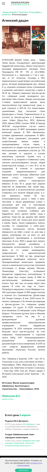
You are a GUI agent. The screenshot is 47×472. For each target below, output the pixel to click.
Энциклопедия (10, 12)
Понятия (23, 12)
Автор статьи (7, 399)
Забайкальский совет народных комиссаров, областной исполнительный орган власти (22, 443)
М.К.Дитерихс (29, 424)
